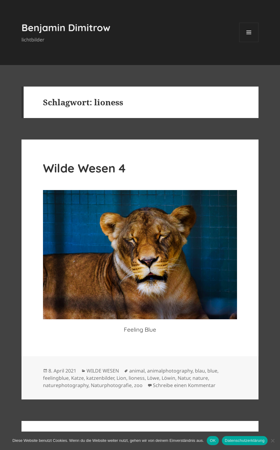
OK (213, 440)
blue (212, 370)
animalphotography (170, 370)
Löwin (168, 378)
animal (137, 370)
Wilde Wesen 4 (84, 168)
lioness (137, 378)
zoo (138, 385)
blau (200, 370)
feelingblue (56, 378)
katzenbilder (100, 378)
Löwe (153, 378)
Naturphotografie (111, 385)
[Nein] (272, 441)
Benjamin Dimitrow (65, 27)
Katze (77, 378)
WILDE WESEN (103, 370)
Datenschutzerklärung (245, 440)
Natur (184, 378)
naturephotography (65, 385)
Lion (121, 378)
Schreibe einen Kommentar (184, 385)
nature (200, 378)
